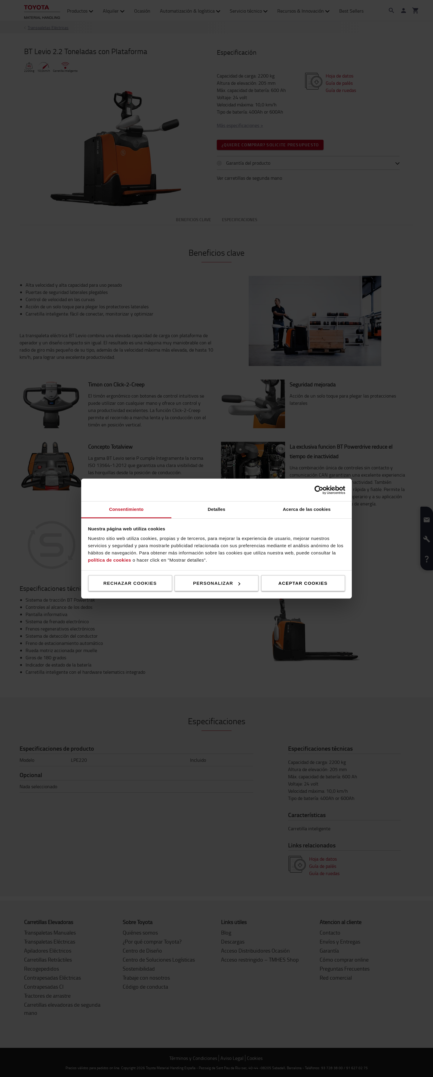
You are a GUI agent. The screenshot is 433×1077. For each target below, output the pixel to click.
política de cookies (109, 559)
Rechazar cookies (130, 583)
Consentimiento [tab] (126, 509)
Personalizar (216, 583)
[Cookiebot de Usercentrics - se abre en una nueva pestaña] (319, 489)
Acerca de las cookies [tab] (307, 509)
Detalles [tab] (216, 509)
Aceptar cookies (302, 583)
